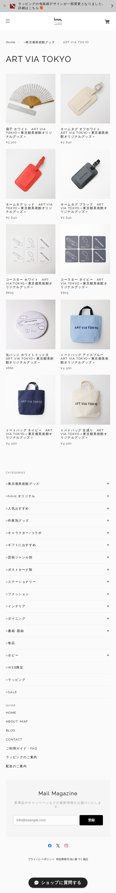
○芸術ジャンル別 (19, 557)
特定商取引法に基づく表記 (72, 859)
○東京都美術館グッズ (39, 42)
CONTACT (14, 739)
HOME (11, 713)
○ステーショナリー (21, 582)
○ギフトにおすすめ (21, 545)
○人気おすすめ (17, 508)
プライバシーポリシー (41, 859)
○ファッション (17, 594)
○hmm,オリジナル (20, 496)
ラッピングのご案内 (21, 757)
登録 (91, 820)
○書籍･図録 (15, 631)
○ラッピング (16, 680)
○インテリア (16, 606)
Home (10, 42)
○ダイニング (16, 618)
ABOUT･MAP (17, 721)
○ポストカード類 (19, 569)
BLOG (11, 730)
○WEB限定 (15, 667)
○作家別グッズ (17, 520)
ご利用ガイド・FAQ (21, 748)
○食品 (10, 643)
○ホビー (12, 655)
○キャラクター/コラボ (24, 533)
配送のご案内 (16, 766)
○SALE (11, 692)
